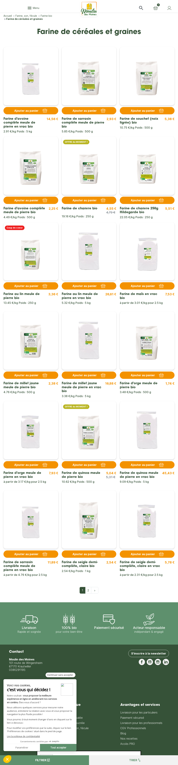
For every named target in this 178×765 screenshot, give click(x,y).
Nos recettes (128, 738)
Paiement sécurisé (132, 717)
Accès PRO (127, 744)
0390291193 (17, 670)
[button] (141, 8)
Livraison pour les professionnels (141, 723)
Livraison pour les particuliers (138, 712)
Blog (123, 733)
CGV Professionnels (133, 728)
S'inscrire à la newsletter (148, 653)
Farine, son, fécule (77, 728)
